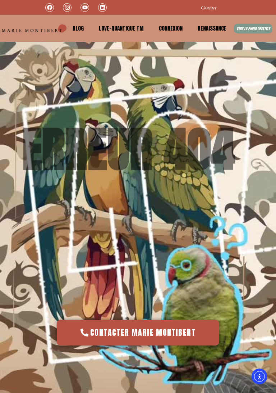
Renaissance (212, 28)
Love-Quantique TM (121, 28)
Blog (78, 28)
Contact (208, 7)
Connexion (171, 28)
